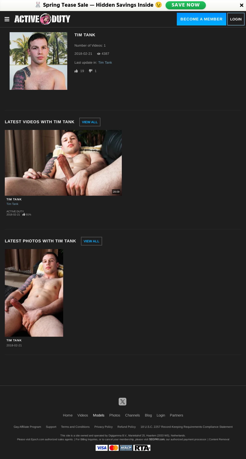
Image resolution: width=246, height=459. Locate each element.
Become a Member (201, 19)
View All (90, 122)
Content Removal (219, 439)
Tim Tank (105, 62)
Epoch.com (37, 439)
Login (236, 19)
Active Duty (15, 211)
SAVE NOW (186, 5)
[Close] (241, 5)
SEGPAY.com (157, 439)
